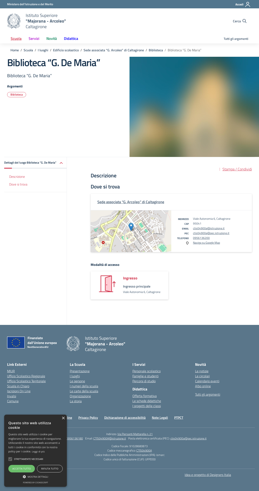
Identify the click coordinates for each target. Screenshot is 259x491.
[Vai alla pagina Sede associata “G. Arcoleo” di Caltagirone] (114, 50)
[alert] (35, 451)
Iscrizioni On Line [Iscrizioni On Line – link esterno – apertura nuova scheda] (18, 391)
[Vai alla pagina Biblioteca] (156, 50)
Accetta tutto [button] (21, 468)
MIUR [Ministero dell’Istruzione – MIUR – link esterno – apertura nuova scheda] (11, 371)
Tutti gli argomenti (236, 38)
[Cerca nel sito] (240, 21)
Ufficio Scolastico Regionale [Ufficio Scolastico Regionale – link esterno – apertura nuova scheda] (26, 376)
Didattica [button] (71, 38)
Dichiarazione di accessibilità (125, 417)
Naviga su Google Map (206, 242)
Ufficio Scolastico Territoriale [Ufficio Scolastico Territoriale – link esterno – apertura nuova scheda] (26, 381)
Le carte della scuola (84, 391)
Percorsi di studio (144, 381)
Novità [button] (51, 38)
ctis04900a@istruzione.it (209, 228)
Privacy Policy (88, 417)
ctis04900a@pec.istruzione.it (211, 233)
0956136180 (74, 438)
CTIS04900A (144, 450)
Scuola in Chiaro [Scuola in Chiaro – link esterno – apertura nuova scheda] (18, 386)
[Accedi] (243, 4)
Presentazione (80, 371)
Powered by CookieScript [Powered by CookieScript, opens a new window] (35, 482)
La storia (76, 401)
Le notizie (201, 371)
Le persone (77, 381)
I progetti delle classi (146, 405)
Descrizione (17, 176)
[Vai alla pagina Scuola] (28, 50)
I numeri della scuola (84, 386)
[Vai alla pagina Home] (14, 50)
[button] (35, 163)
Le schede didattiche (146, 400)
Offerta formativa (144, 395)
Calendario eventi (207, 381)
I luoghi (75, 376)
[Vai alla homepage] (13, 21)
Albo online (203, 386)
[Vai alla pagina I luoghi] (43, 50)
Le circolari (202, 376)
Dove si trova (18, 184)
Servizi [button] (34, 38)
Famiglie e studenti (145, 376)
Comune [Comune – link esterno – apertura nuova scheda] (13, 401)
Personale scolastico (146, 371)
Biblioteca (16, 94)
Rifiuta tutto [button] (49, 468)
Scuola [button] (16, 38)
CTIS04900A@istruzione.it (109, 438)
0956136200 (201, 238)
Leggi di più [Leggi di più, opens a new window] (38, 451)
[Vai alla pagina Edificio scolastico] (66, 50)
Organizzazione (80, 396)
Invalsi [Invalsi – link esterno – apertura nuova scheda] (11, 396)
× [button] (63, 418)
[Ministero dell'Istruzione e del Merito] (30, 4)
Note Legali (160, 417)
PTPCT (178, 417)
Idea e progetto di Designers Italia (208, 474)
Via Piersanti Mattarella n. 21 (135, 434)
